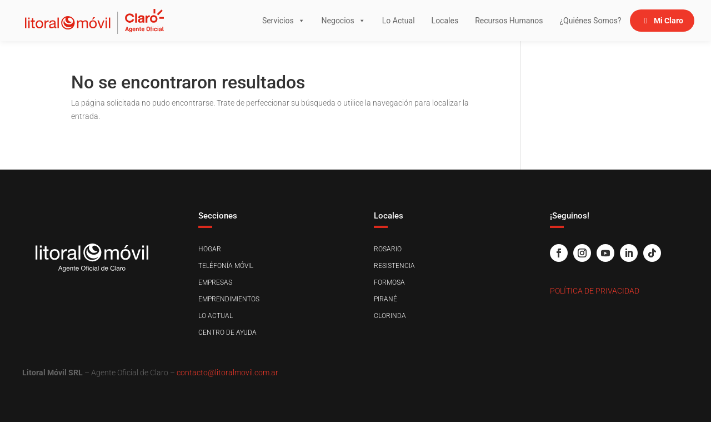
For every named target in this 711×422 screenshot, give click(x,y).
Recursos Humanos (509, 20)
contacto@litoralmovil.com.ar (227, 372)
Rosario (388, 249)
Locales (445, 20)
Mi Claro (668, 20)
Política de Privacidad (594, 290)
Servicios (283, 20)
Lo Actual (398, 20)
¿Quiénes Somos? (590, 20)
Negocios (343, 20)
